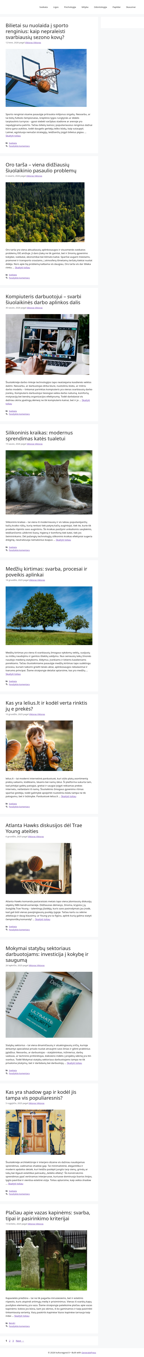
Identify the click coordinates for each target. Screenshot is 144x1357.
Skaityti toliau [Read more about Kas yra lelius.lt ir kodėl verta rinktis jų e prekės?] (68, 796)
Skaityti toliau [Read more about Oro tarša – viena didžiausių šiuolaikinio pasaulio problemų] (22, 267)
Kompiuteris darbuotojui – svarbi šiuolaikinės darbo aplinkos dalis (43, 299)
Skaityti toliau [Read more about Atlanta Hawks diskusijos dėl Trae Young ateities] (42, 919)
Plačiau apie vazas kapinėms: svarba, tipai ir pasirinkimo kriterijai (48, 1215)
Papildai (117, 7)
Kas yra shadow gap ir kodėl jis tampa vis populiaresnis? (41, 1095)
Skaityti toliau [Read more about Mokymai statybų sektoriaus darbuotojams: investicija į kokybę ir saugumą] (74, 1063)
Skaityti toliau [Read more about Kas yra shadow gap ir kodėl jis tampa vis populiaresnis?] (15, 1183)
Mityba (85, 7)
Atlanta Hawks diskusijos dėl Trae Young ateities (44, 828)
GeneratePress (89, 1352)
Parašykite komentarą (19, 146)
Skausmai (131, 7)
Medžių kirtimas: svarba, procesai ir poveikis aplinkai (46, 571)
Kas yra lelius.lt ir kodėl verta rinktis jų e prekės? (46, 705)
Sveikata (44, 7)
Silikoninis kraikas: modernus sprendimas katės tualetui (39, 435)
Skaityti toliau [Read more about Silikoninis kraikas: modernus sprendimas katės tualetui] (63, 539)
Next (20, 1340)
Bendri (12, 1323)
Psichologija (70, 7)
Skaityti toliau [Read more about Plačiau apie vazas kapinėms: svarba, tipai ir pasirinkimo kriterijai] (21, 1315)
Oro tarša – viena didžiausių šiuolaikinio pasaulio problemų (41, 167)
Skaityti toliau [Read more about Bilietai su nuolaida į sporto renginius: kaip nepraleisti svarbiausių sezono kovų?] (13, 135)
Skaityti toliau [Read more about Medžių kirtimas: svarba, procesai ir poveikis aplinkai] (13, 674)
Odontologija (100, 7)
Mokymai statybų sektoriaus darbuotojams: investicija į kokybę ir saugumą (47, 954)
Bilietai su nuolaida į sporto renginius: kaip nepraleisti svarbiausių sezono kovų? (37, 31)
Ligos (55, 7)
